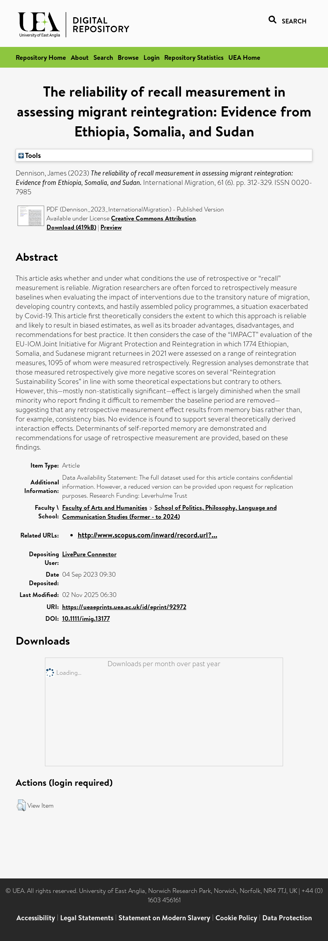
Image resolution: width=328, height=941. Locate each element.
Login (151, 57)
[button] (21, 805)
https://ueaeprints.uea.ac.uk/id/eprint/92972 (124, 606)
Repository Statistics (194, 57)
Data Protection (287, 918)
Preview (111, 227)
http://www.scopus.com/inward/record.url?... (147, 535)
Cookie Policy (236, 918)
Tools (29, 155)
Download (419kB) (71, 227)
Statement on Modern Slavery (164, 918)
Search (103, 57)
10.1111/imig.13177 (86, 618)
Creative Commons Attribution (153, 218)
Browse (128, 57)
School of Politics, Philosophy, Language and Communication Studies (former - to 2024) (169, 512)
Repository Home (41, 57)
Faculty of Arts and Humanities (104, 507)
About (80, 57)
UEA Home (244, 57)
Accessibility (35, 918)
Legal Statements (86, 918)
